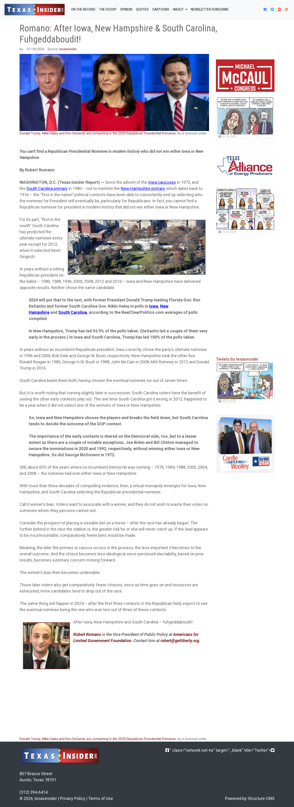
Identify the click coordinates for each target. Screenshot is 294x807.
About (178, 9)
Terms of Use (100, 798)
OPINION (126, 9)
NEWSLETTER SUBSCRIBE (210, 9)
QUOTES (142, 9)
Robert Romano (87, 634)
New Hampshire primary (143, 188)
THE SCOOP (107, 9)
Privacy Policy (72, 798)
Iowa (153, 306)
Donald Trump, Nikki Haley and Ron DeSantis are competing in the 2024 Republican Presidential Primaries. (98, 133)
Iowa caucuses (162, 182)
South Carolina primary (47, 188)
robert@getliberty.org (180, 640)
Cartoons (160, 9)
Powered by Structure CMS (249, 798)
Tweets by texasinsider (237, 359)
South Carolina (72, 312)
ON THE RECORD (83, 9)
